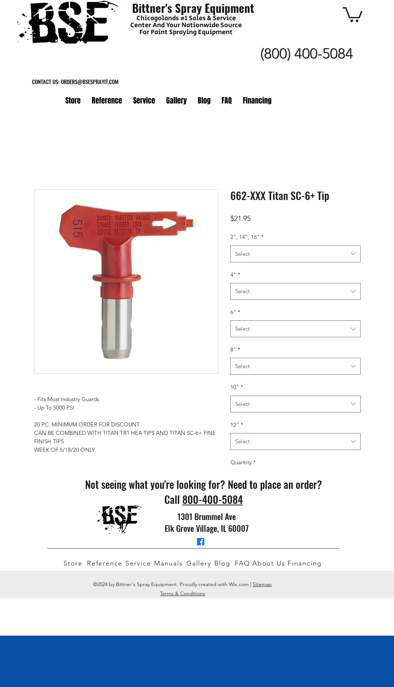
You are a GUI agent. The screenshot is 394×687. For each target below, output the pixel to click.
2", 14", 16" (247, 236)
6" (235, 312)
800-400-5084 (212, 499)
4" (235, 274)
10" (236, 387)
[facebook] (200, 541)
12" (236, 424)
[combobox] (295, 254)
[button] (352, 14)
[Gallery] (200, 563)
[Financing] (307, 563)
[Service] (139, 563)
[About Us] (270, 563)
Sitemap (262, 584)
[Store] (73, 563)
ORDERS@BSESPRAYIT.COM (89, 81)
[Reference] (106, 563)
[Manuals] (170, 563)
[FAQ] (243, 563)
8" (235, 349)
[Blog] (224, 563)
